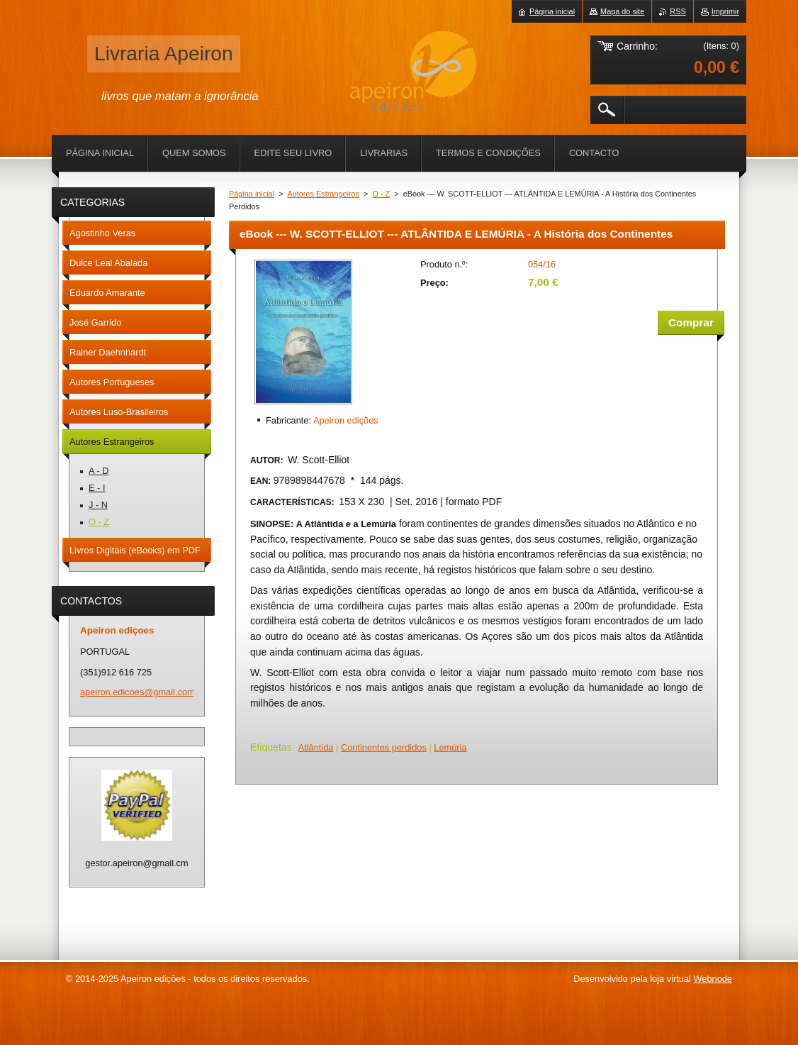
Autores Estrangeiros (324, 193)
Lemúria (450, 747)
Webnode (712, 978)
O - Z (381, 193)
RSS (677, 11)
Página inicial (251, 193)
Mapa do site (622, 11)
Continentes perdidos (384, 747)
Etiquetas (271, 747)
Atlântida (316, 747)
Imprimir (725, 11)
